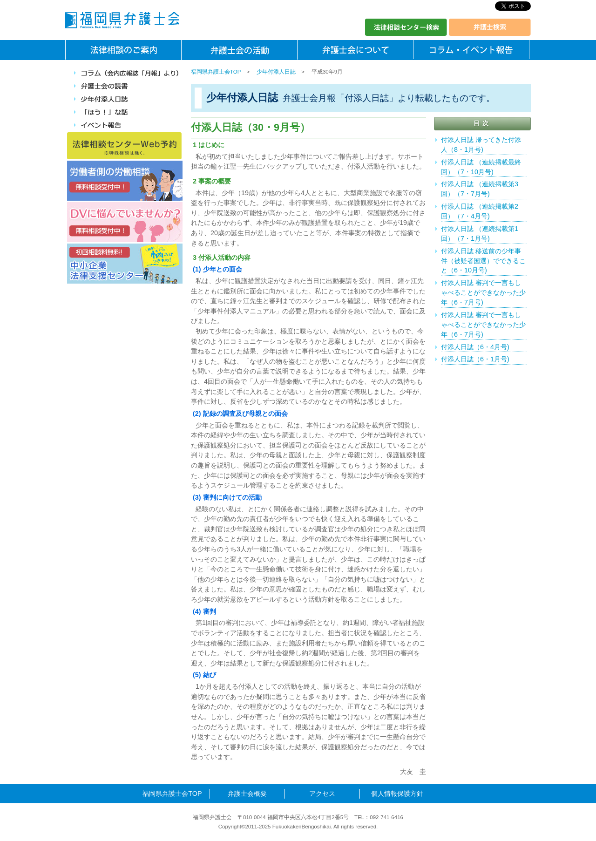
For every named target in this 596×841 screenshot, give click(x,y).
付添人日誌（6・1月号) (475, 359)
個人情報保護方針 (397, 793)
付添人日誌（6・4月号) (475, 347)
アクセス (322, 793)
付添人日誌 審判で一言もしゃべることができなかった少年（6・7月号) (483, 292)
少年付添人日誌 (276, 72)
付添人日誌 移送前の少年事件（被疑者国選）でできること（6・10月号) (483, 260)
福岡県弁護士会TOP (216, 72)
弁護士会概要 (247, 793)
